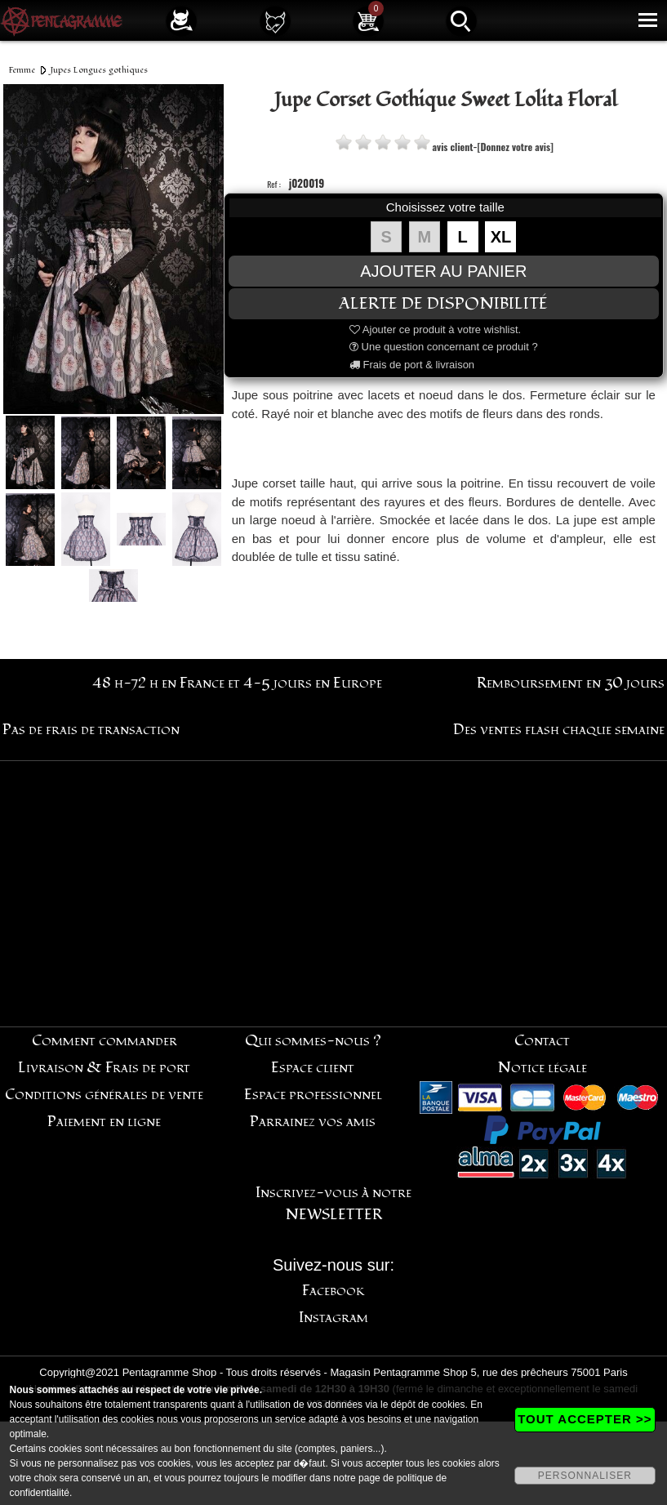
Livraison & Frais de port (104, 1068)
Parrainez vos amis (313, 1121)
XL (501, 237)
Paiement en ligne (104, 1121)
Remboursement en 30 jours (571, 683)
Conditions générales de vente (104, 1094)
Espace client (312, 1068)
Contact (542, 1041)
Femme (22, 70)
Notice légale (542, 1068)
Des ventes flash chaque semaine (559, 729)
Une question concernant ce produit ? (443, 347)
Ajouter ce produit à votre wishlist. (435, 329)
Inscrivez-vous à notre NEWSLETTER (333, 1203)
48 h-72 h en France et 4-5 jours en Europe (237, 683)
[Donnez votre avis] (516, 147)
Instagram (333, 1317)
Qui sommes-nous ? (313, 1041)
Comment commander (104, 1041)
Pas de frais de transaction (91, 729)
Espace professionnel (313, 1094)
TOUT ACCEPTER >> (584, 1419)
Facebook (333, 1290)
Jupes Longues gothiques (99, 70)
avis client (453, 147)
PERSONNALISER (585, 1475)
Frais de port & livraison (411, 364)
